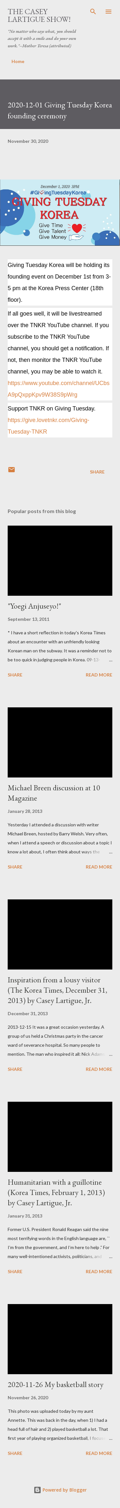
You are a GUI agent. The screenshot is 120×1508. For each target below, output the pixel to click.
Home (18, 61)
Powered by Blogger (60, 1490)
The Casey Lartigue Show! (39, 15)
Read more (99, 674)
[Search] (93, 11)
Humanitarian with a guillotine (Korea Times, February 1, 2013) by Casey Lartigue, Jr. (56, 1192)
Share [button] (97, 471)
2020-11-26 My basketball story (55, 1384)
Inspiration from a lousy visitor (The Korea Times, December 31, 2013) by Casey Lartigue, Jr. (57, 990)
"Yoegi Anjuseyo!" (34, 606)
